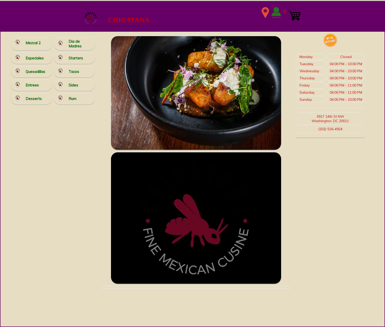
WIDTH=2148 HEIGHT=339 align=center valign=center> (192, 12)
